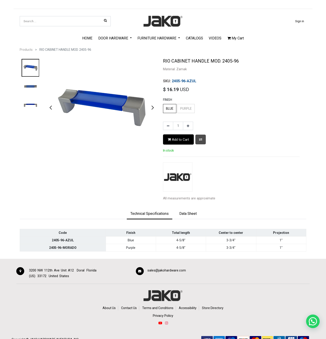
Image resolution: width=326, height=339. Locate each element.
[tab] (149, 214)
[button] (200, 139)
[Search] (105, 20)
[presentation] (50, 107)
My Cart (235, 38)
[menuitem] (87, 38)
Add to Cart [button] (178, 140)
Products (26, 49)
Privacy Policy (163, 316)
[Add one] (188, 126)
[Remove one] (168, 126)
